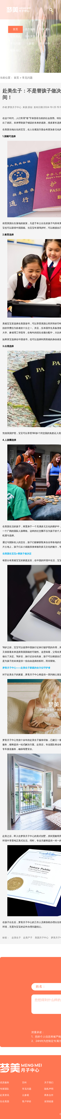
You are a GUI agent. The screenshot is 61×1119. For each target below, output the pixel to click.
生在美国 (30, 36)
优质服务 (30, 29)
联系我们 (15, 50)
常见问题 (15, 43)
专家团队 (45, 29)
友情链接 (48, 1101)
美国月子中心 (41, 937)
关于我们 (48, 1082)
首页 (15, 29)
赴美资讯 (15, 36)
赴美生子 (16, 937)
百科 (44, 36)
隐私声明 (48, 1088)
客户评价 (45, 43)
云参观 (30, 43)
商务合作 (48, 1095)
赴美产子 (27, 937)
